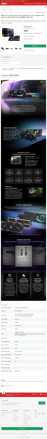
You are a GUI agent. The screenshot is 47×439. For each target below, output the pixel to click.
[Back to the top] (44, 428)
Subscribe (42, 403)
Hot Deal (14, 414)
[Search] (45, 7)
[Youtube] (43, 414)
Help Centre (26, 414)
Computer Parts (12, 12)
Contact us (44, 394)
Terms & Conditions (20, 437)
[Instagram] (36, 418)
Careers (3, 414)
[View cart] (43, 3)
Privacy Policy (28, 437)
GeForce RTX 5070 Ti (30, 12)
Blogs (3, 416)
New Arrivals (15, 416)
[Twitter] (40, 414)
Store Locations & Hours (7, 412)
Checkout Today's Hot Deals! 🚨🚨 (8, 0)
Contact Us (26, 423)
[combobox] (23, 7)
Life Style (10, 9)
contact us (17, 68)
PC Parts (5, 12)
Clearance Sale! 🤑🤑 (20, 0)
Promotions (15, 412)
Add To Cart (35, 46)
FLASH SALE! (27, 0)
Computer (3, 9)
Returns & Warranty (27, 419)
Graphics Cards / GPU (20, 12)
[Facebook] (36, 414)
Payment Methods (27, 416)
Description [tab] (5, 75)
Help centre (36, 394)
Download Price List (27, 425)
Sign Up (39, 3)
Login (36, 3)
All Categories (15, 419)
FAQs (25, 412)
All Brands (15, 421)
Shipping (25, 421)
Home (1, 12)
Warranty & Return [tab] (14, 75)
